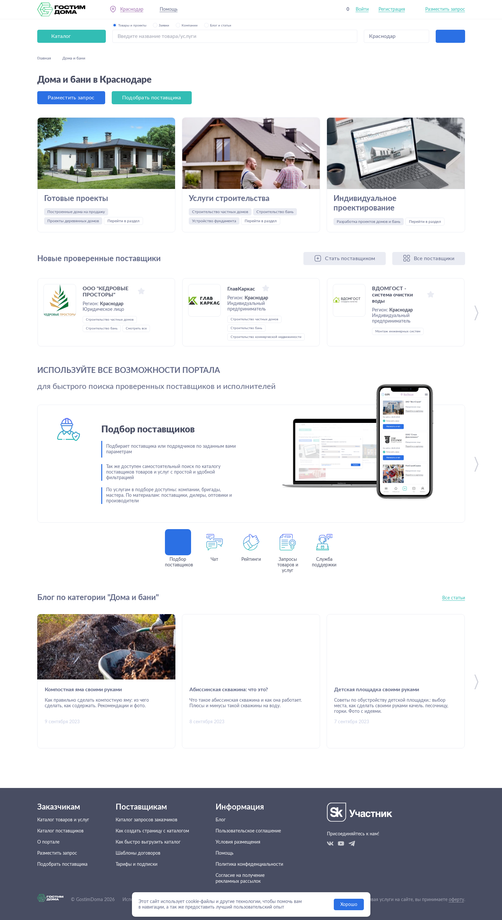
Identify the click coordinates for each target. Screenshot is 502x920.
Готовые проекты (76, 199)
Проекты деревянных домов (73, 221)
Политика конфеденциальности (249, 864)
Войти (362, 9)
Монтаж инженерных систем (397, 331)
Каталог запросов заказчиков (146, 820)
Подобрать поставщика (151, 97)
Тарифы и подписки (136, 864)
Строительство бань (275, 212)
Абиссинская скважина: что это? (228, 690)
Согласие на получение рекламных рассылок (240, 878)
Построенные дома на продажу (76, 212)
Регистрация (392, 9)
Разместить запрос (445, 9)
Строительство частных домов (220, 212)
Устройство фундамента (214, 221)
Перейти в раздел (123, 221)
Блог (221, 820)
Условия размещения (238, 842)
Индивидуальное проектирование (365, 203)
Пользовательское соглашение (248, 831)
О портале (48, 842)
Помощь (169, 9)
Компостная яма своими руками (83, 690)
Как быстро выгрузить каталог (148, 842)
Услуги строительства (229, 199)
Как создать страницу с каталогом (152, 831)
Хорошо (348, 904)
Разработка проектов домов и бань (368, 222)
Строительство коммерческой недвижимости (266, 337)
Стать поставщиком (350, 258)
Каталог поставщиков (60, 831)
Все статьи (453, 598)
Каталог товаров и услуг (63, 820)
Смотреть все (136, 328)
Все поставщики (434, 258)
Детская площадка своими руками (376, 690)
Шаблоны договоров (138, 853)
